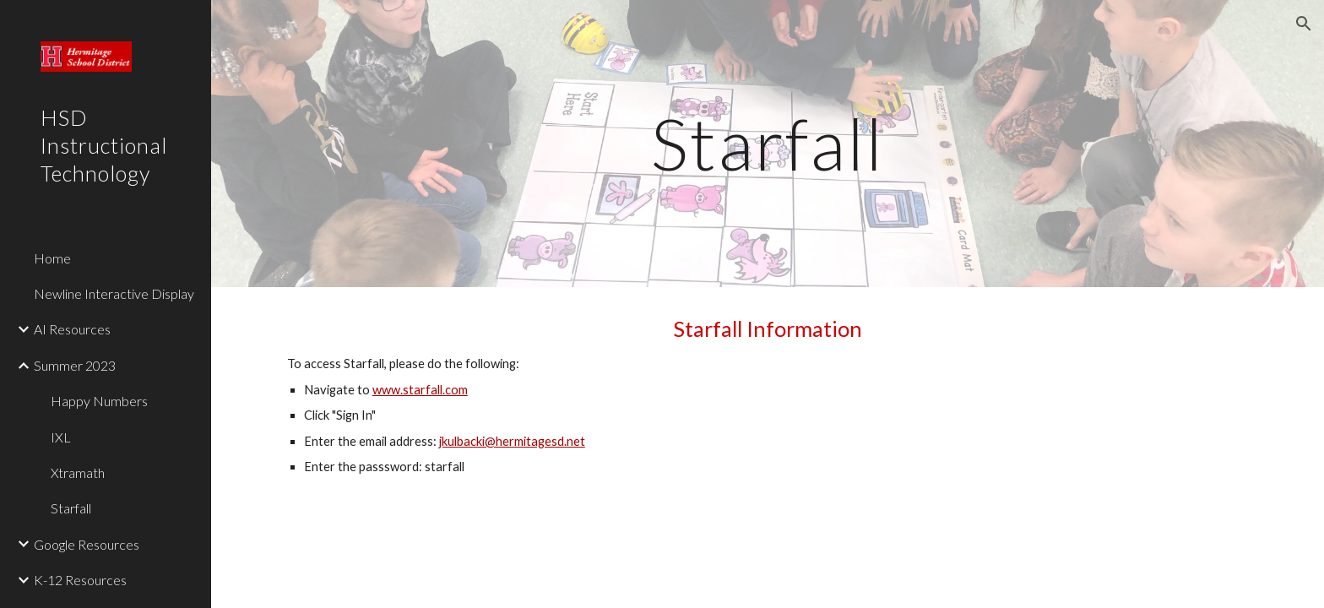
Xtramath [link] (78, 472)
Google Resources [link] (86, 544)
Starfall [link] (71, 508)
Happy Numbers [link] (99, 401)
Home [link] (52, 258)
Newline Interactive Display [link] (114, 293)
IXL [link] (61, 437)
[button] (1303, 23)
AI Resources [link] (72, 329)
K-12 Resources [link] (80, 580)
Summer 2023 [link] (75, 365)
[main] (767, 143)
